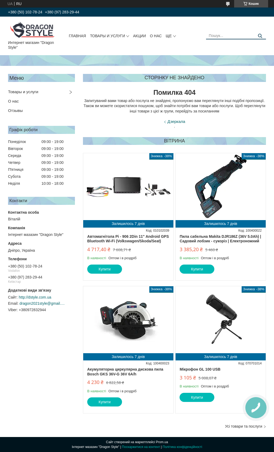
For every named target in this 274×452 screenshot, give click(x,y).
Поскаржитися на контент (141, 447)
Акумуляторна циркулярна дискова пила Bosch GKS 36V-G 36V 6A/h (125, 371)
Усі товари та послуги (243, 426)
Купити (105, 269)
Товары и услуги (107, 36)
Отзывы (15, 110)
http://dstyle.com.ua (35, 297)
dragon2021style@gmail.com (42, 303)
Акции (139, 36)
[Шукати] (260, 36)
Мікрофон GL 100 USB (200, 369)
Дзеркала (176, 121)
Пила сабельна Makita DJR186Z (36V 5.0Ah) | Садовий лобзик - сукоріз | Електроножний (220, 238)
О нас (156, 36)
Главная (77, 36)
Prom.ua (162, 442)
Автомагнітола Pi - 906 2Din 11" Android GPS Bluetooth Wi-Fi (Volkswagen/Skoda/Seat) (128, 238)
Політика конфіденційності (182, 447)
